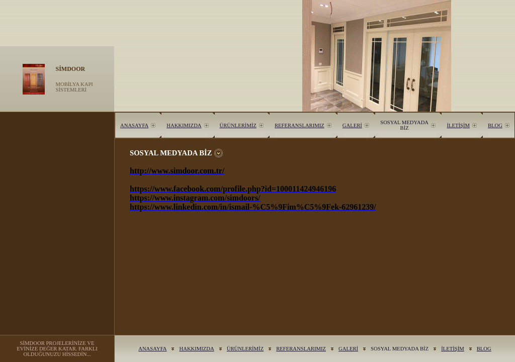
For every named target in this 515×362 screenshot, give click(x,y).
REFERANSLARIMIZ (299, 125)
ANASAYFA (134, 125)
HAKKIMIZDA (183, 125)
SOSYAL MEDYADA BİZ (404, 125)
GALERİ (352, 125)
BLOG (495, 125)
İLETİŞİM (458, 125)
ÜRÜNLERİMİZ (238, 125)
